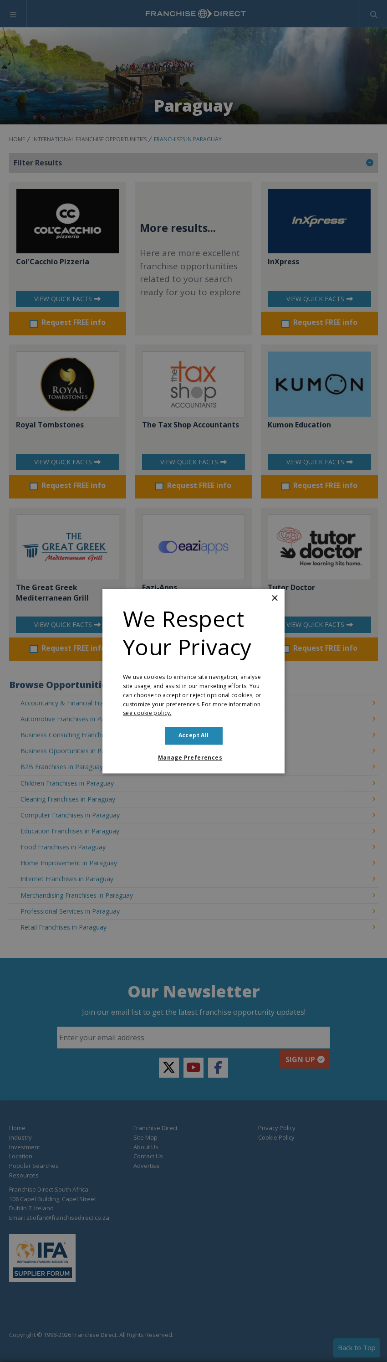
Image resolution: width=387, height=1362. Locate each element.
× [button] (274, 598)
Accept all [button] (193, 736)
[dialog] (193, 681)
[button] (193, 758)
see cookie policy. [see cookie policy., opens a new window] (147, 713)
